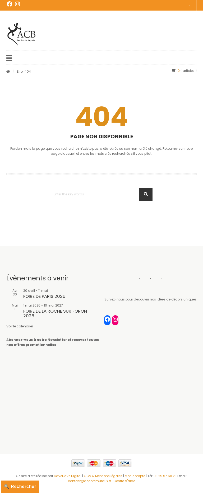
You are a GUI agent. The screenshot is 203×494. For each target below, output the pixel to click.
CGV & (89, 476)
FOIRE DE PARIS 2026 (44, 296)
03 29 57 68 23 (165, 476)
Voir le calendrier (19, 326)
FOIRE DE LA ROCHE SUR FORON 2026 (55, 313)
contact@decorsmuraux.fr (89, 481)
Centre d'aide (124, 481)
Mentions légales (108, 476)
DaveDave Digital (67, 476)
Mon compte (135, 476)
